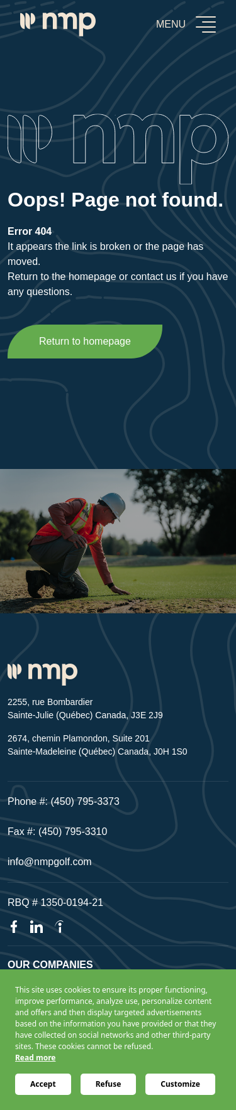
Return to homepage (85, 341)
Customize (180, 1084)
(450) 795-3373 (85, 801)
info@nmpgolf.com (50, 861)
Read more (35, 1057)
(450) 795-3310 (72, 831)
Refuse (108, 1084)
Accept (43, 1084)
